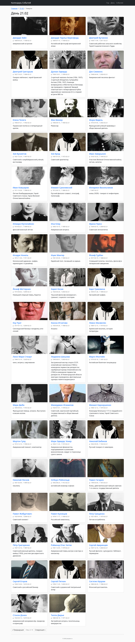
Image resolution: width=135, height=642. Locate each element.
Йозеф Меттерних (22, 289)
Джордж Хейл (20, 37)
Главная (14, 8)
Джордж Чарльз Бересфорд (64, 37)
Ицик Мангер (57, 255)
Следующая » (40, 630)
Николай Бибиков (98, 441)
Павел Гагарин (96, 480)
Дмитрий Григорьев (23, 71)
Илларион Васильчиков (101, 187)
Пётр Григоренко (21, 545)
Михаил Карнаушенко (100, 405)
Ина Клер (55, 223)
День (113, 3)
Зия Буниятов (19, 153)
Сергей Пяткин (58, 581)
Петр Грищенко (97, 513)
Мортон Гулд (19, 441)
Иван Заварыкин (97, 153)
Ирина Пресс (95, 223)
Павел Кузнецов (59, 513)
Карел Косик (57, 289)
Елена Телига (19, 120)
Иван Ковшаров (21, 187)
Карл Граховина (97, 289)
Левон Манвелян (97, 323)
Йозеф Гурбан (96, 255)
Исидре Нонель (20, 255)
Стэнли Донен (20, 615)
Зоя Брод (55, 153)
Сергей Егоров (20, 581)
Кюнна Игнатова (59, 323)
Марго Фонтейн (97, 356)
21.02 (22, 8)
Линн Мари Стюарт (22, 356)
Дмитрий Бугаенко (98, 37)
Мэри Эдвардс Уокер (61, 441)
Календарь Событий (21, 2)
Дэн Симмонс (96, 71)
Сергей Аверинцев (98, 545)
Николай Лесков (21, 480)
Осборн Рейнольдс (60, 480)
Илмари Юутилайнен (23, 223)
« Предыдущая (18, 630)
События (119, 3)
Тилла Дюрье (57, 615)
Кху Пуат (17, 323)
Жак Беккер (57, 120)
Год (107, 3)
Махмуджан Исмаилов (62, 405)
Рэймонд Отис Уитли (61, 545)
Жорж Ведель (96, 120)
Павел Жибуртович (22, 513)
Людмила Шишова (60, 356)
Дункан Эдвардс (59, 71)
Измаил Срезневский (61, 187)
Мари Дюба (18, 405)
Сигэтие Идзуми (97, 581)
